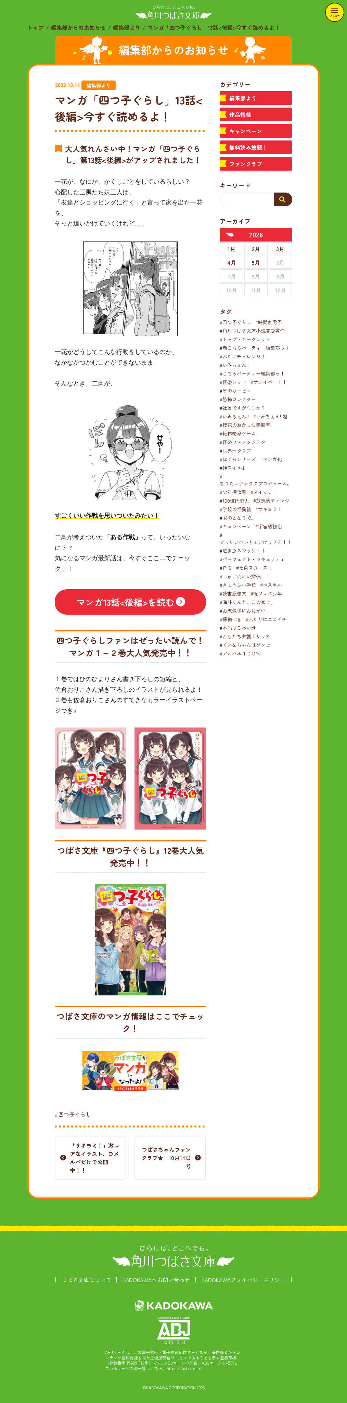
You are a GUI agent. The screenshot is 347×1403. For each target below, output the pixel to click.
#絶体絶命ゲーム (238, 433)
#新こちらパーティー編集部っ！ (255, 347)
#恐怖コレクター (238, 399)
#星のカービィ (235, 390)
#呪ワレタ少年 (266, 593)
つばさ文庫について (86, 1280)
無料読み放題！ (248, 147)
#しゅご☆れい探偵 (240, 576)
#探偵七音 (231, 619)
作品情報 (240, 114)
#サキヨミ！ (268, 509)
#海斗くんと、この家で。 (247, 602)
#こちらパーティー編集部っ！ (252, 373)
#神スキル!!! (233, 467)
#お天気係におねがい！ (245, 610)
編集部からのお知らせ (78, 27)
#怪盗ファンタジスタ (243, 442)
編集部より (126, 27)
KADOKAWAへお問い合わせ (156, 1280)
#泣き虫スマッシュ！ (243, 550)
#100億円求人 (234, 500)
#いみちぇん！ (235, 364)
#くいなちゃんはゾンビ (245, 644)
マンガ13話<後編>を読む (125, 601)
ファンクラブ (245, 164)
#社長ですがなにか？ (243, 407)
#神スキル (271, 584)
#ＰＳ (226, 567)
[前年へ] (230, 234)
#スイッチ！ (263, 492)
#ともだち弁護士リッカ (245, 636)
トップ (35, 27)
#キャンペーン (235, 526)
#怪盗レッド (233, 382)
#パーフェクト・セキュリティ (252, 559)
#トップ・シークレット (245, 339)
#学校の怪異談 (235, 509)
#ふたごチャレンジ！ (243, 356)
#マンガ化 (271, 459)
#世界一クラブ (235, 450)
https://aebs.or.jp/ (184, 1368)
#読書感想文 (233, 593)
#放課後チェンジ (271, 500)
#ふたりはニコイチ (266, 619)
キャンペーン (245, 131)
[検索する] (283, 199)
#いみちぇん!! (234, 416)
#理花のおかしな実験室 (245, 424)
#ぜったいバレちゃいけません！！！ (258, 538)
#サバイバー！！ (268, 382)
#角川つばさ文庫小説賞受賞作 (252, 330)
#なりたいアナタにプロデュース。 (256, 480)
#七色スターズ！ (254, 567)
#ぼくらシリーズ (238, 459)
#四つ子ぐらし (73, 1114)
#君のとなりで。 (238, 517)
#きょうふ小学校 (238, 584)
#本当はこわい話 (238, 627)
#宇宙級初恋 (268, 526)
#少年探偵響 (233, 492)
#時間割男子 (268, 322)
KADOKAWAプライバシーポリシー (243, 1280)
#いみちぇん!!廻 (270, 416)
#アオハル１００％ (240, 653)
